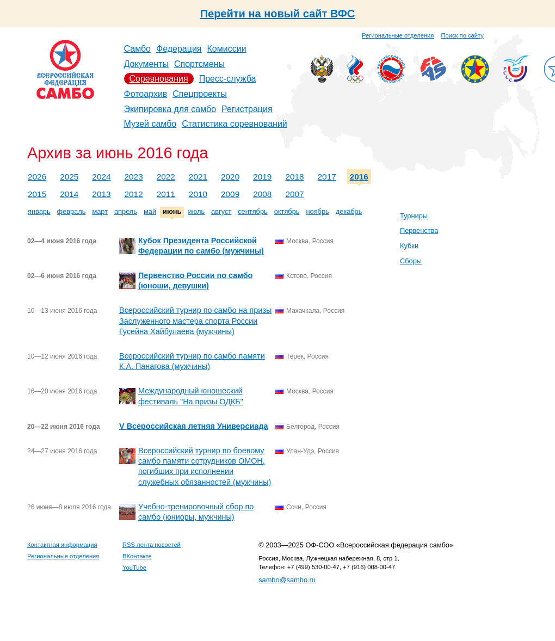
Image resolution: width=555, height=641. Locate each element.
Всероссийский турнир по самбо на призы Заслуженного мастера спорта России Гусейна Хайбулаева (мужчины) (195, 320)
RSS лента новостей (151, 544)
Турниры (414, 216)
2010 (198, 194)
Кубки (409, 246)
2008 (262, 194)
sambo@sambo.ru (287, 580)
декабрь (349, 211)
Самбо (137, 48)
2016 (359, 176)
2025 (69, 176)
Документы (146, 64)
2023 (134, 176)
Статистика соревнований (234, 123)
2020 (230, 176)
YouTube (134, 567)
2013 (101, 194)
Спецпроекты (199, 93)
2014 (69, 194)
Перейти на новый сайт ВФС (277, 13)
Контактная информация (62, 544)
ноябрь (317, 211)
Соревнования (159, 78)
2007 (294, 194)
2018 (294, 176)
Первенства (419, 230)
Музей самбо (150, 123)
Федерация (179, 48)
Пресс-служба (227, 78)
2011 (166, 194)
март (100, 211)
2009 (230, 194)
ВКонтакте (137, 556)
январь (39, 211)
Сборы (411, 261)
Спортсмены (199, 64)
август (221, 211)
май (150, 211)
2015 (37, 194)
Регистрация (247, 109)
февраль (71, 211)
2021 (198, 176)
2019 (262, 176)
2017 (327, 176)
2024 (101, 176)
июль (196, 211)
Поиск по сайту (462, 35)
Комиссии (226, 48)
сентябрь (253, 211)
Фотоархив (146, 93)
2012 (134, 194)
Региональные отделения (398, 35)
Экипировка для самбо (170, 109)
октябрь (287, 211)
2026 (37, 176)
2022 (166, 176)
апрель (125, 211)
